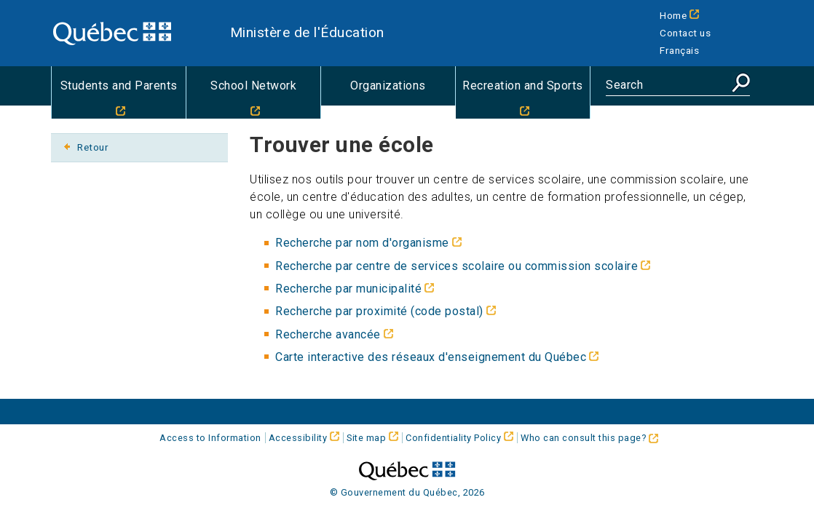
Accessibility (298, 437)
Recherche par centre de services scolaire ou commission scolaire (456, 266)
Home (673, 15)
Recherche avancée (328, 334)
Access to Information (210, 437)
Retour (92, 147)
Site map (366, 437)
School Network (253, 85)
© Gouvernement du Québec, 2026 (407, 492)
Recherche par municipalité (348, 288)
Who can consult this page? (589, 437)
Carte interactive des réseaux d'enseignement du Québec (430, 357)
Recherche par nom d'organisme (362, 243)
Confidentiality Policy (453, 437)
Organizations (388, 85)
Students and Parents (119, 85)
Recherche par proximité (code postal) (379, 311)
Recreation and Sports (522, 85)
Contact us (685, 33)
